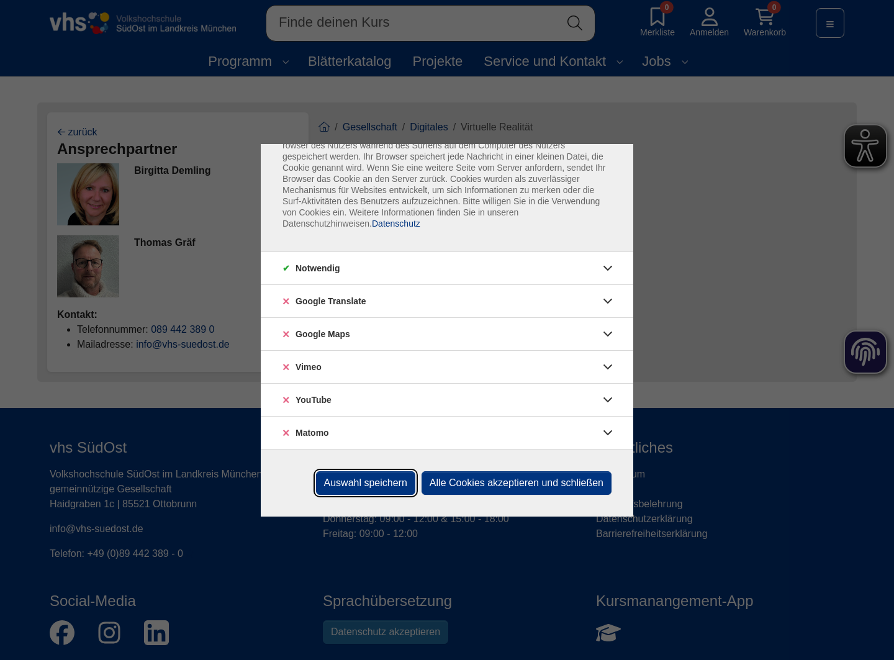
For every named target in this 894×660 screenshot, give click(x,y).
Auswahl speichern (365, 482)
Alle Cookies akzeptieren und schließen (516, 482)
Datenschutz (396, 223)
